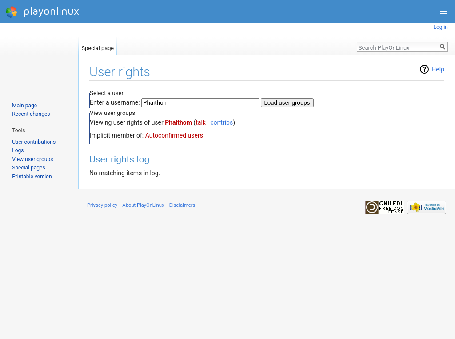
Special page (97, 46)
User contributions (34, 142)
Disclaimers (182, 205)
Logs (18, 150)
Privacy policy (102, 205)
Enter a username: (115, 102)
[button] (443, 11)
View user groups (32, 159)
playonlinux (42, 11)
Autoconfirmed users (174, 135)
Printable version (32, 176)
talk (201, 122)
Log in (440, 27)
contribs (221, 122)
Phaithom (178, 122)
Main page (24, 105)
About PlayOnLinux (143, 205)
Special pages (28, 168)
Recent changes (31, 114)
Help (437, 69)
